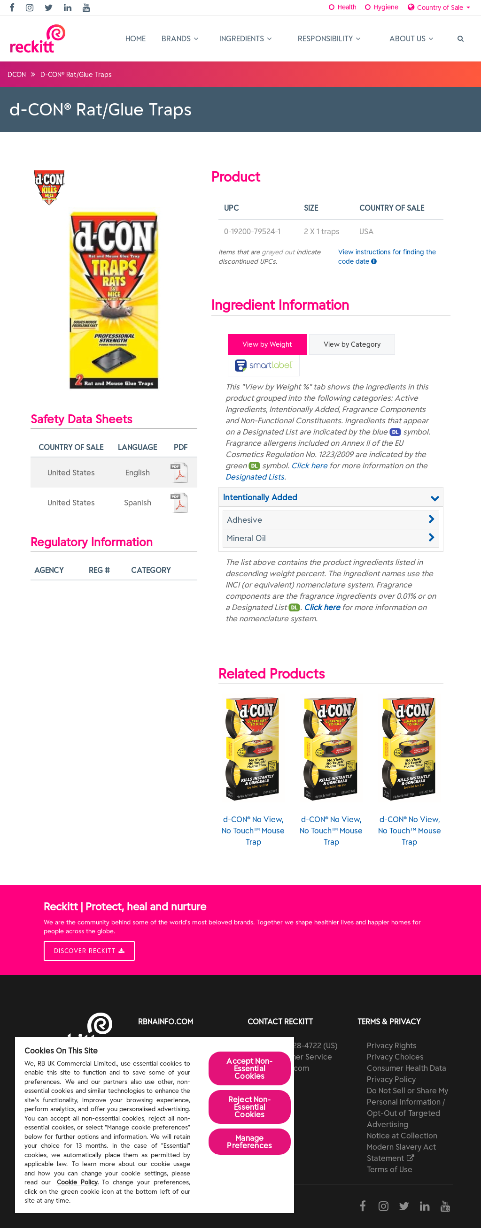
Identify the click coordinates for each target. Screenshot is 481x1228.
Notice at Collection (402, 1135)
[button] (331, 520)
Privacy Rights (392, 1045)
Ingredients (245, 38)
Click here (309, 465)
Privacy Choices (395, 1056)
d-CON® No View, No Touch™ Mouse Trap (253, 770)
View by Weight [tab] (267, 344)
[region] (154, 1125)
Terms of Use (389, 1169)
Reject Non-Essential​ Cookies (249, 1107)
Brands (180, 38)
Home (135, 38)
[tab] (264, 365)
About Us (411, 38)
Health (342, 7)
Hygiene (381, 7)
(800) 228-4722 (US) (303, 1045)
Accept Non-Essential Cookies (249, 1068)
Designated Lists (254, 476)
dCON (17, 74)
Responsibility (329, 38)
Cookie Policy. (78, 1182)
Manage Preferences (249, 1141)
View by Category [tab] (352, 344)
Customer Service (300, 1056)
